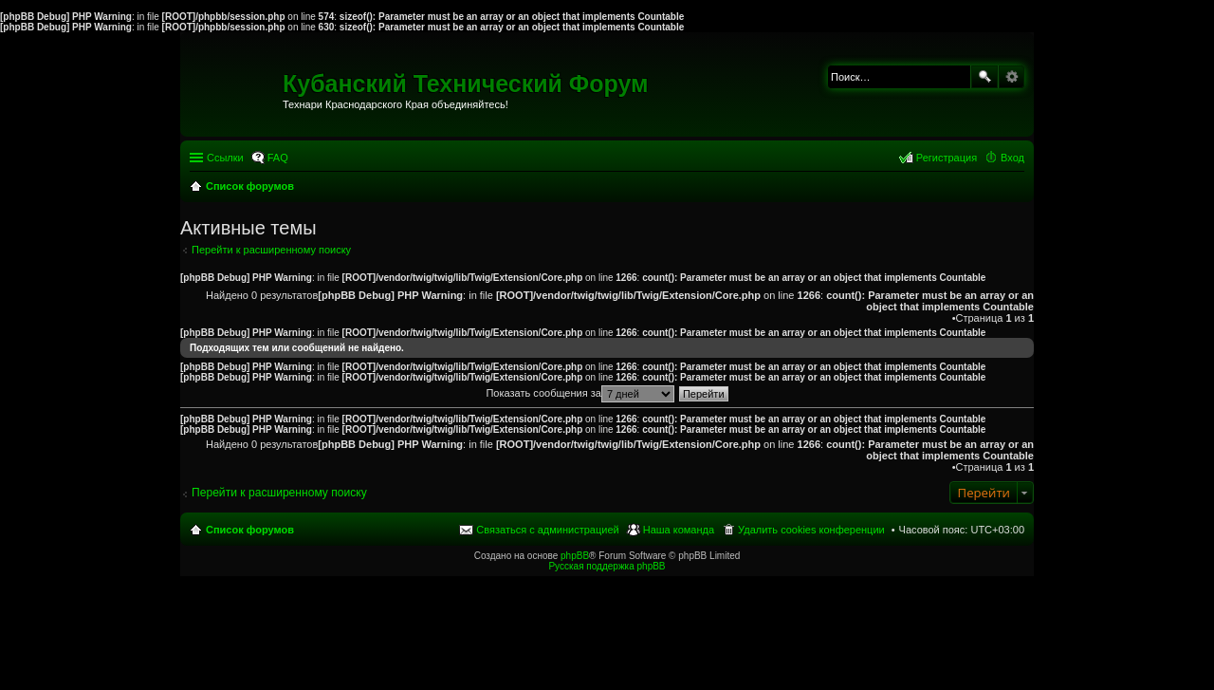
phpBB (575, 555)
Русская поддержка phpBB (606, 566)
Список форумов (250, 529)
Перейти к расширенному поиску (271, 249)
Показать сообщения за (579, 393)
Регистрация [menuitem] (946, 157)
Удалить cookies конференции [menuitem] (811, 529)
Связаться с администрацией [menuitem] (547, 529)
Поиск (984, 76)
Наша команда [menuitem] (678, 529)
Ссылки (225, 157)
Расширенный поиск (1011, 76)
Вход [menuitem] (1012, 157)
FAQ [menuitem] (277, 157)
